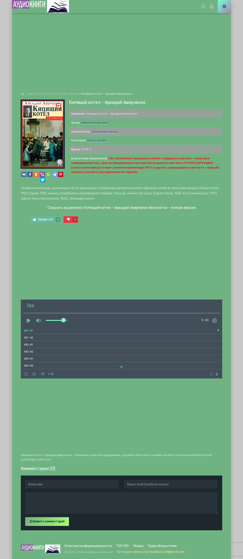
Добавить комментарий (47, 521)
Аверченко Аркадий (94, 122)
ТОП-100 (122, 546)
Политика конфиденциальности (88, 546)
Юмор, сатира (96, 140)
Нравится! (46, 219)
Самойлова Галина (104, 131)
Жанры (138, 546)
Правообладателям (162, 546)
